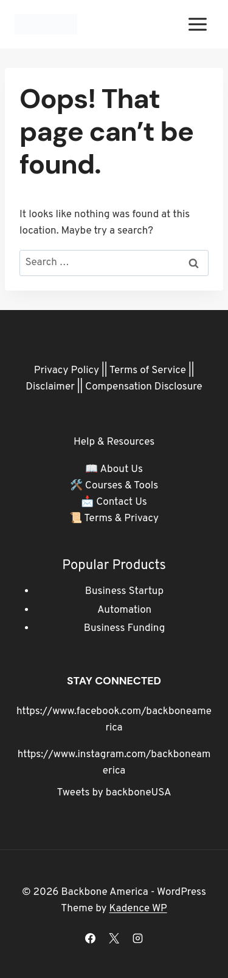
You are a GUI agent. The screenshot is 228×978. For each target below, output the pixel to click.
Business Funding (124, 628)
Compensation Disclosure (143, 387)
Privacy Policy (66, 370)
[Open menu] (197, 24)
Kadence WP (138, 909)
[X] (114, 938)
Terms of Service (147, 370)
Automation (124, 610)
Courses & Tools (121, 486)
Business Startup (124, 591)
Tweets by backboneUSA (114, 793)
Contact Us (121, 502)
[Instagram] (138, 938)
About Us (121, 469)
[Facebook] (90, 938)
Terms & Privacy (121, 518)
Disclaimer (50, 387)
